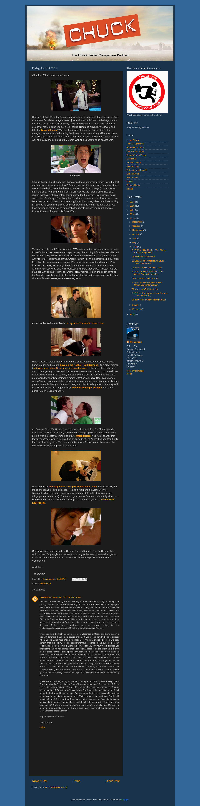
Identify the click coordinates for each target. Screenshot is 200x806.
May (134, 242)
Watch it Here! (83, 436)
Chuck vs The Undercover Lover (147, 267)
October (136, 226)
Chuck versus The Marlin (143, 257)
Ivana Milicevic (49, 130)
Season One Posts (135, 147)
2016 (132, 214)
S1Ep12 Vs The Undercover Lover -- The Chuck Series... (149, 262)
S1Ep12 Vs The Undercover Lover (85, 323)
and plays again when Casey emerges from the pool (59, 368)
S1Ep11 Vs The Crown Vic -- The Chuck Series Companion (147, 272)
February (136, 309)
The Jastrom (136, 342)
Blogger (124, 799)
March (135, 305)
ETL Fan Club (133, 174)
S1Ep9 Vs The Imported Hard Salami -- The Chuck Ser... (150, 294)
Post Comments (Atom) (56, 787)
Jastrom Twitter (134, 162)
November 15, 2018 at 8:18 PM (66, 597)
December (137, 222)
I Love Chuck (133, 140)
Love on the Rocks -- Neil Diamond (79, 365)
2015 (132, 218)
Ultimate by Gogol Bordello (87, 387)
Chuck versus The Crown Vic (145, 278)
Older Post (113, 781)
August (136, 234)
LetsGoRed (45, 597)
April (134, 246)
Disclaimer (131, 159)
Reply (42, 727)
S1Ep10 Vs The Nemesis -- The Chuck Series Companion (147, 283)
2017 (132, 210)
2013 (132, 314)
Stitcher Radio (133, 185)
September (137, 230)
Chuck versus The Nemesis (145, 289)
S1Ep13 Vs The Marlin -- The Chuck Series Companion (149, 251)
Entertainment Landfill (137, 170)
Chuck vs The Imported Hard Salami (149, 300)
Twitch (129, 181)
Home (76, 781)
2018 (132, 206)
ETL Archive (132, 177)
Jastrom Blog (133, 166)
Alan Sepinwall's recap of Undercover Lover (73, 486)
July (134, 238)
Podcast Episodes (135, 144)
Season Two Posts (135, 151)
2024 (132, 202)
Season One (45, 583)
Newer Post (39, 781)
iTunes (130, 189)
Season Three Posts (136, 155)
